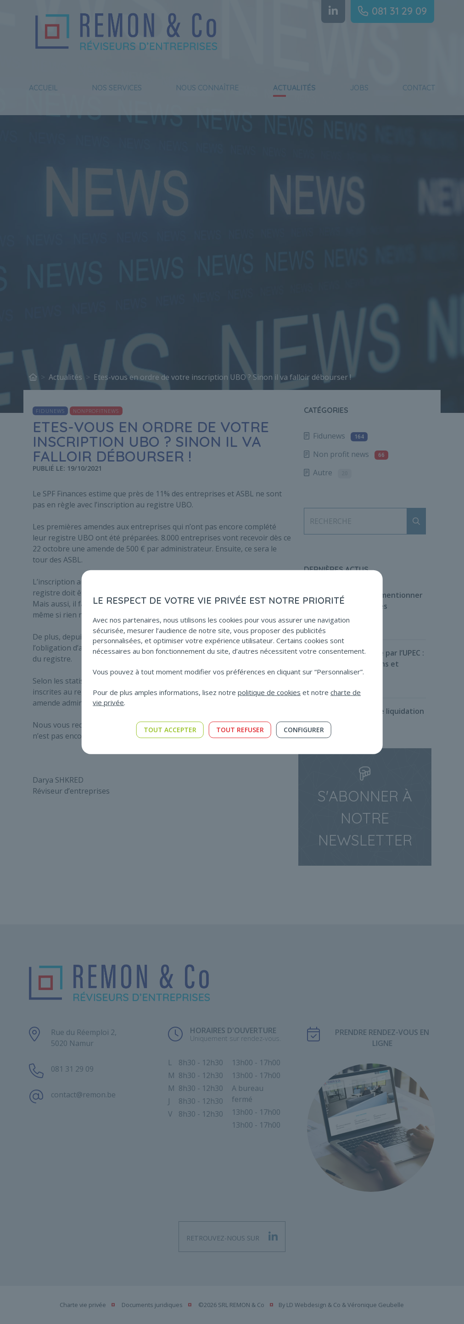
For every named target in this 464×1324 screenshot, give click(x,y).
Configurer (304, 729)
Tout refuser (240, 729)
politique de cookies (269, 691)
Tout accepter (170, 729)
